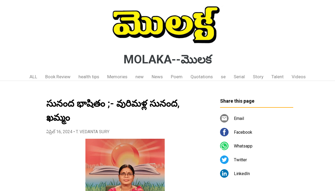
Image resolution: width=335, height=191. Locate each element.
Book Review (58, 76)
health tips (88, 76)
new (139, 76)
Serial (239, 76)
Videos (299, 76)
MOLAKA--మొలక (167, 59)
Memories (117, 76)
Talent (277, 76)
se (223, 76)
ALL (33, 76)
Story (258, 76)
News (157, 76)
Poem (177, 76)
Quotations (202, 76)
